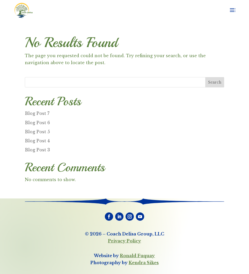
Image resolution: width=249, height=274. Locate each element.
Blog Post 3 (37, 149)
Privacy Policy (124, 240)
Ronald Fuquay (137, 255)
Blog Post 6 (37, 122)
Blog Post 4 (37, 140)
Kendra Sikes (144, 262)
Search (214, 82)
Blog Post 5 (37, 131)
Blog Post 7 (37, 113)
